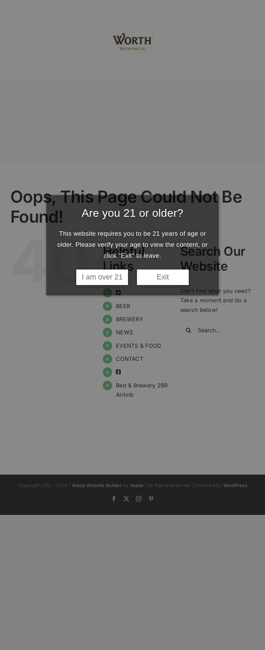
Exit (163, 277)
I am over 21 (102, 277)
